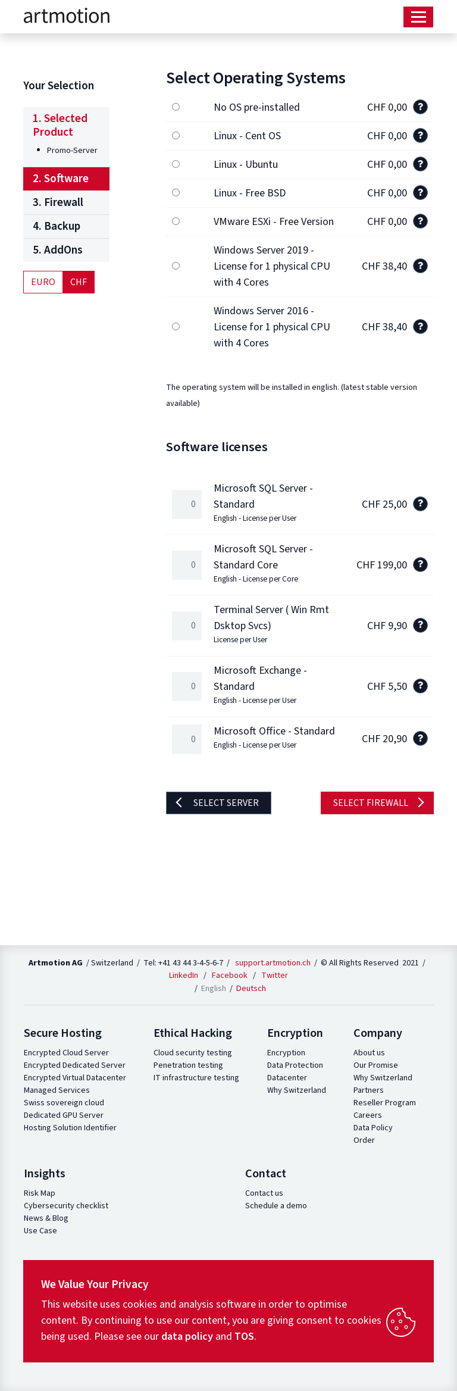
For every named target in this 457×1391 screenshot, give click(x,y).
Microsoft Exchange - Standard (260, 684)
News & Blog (46, 1218)
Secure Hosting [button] (63, 1033)
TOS (244, 1336)
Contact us (264, 1193)
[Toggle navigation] (418, 17)
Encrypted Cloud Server (66, 1053)
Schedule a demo (276, 1206)
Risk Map (39, 1193)
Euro (43, 282)
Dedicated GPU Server (64, 1115)
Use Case (40, 1231)
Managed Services (57, 1090)
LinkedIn (183, 975)
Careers (367, 1115)
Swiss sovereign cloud (64, 1103)
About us (369, 1053)
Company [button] (377, 1033)
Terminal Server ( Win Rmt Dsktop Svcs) (271, 623)
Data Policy (373, 1128)
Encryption (286, 1053)
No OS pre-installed (257, 107)
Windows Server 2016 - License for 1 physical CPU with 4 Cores (272, 327)
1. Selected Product (60, 125)
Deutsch (251, 988)
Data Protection (295, 1065)
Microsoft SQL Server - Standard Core (263, 563)
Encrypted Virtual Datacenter (75, 1078)
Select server (225, 802)
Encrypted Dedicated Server (75, 1065)
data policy (187, 1336)
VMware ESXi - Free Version (274, 221)
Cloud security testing (193, 1053)
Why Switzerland (296, 1090)
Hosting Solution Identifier (70, 1128)
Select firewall (370, 802)
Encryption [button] (295, 1033)
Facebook (230, 975)
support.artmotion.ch (273, 963)
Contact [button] (265, 1173)
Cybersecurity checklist (66, 1206)
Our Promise (375, 1065)
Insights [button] (44, 1173)
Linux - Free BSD (250, 193)
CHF (78, 282)
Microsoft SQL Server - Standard (263, 502)
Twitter (274, 975)
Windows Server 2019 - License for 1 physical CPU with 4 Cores (272, 266)
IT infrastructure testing (196, 1078)
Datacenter (287, 1078)
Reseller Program (384, 1103)
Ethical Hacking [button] (193, 1033)
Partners (368, 1090)
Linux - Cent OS (247, 136)
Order (364, 1140)
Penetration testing (188, 1065)
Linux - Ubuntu (246, 164)
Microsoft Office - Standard (274, 737)
